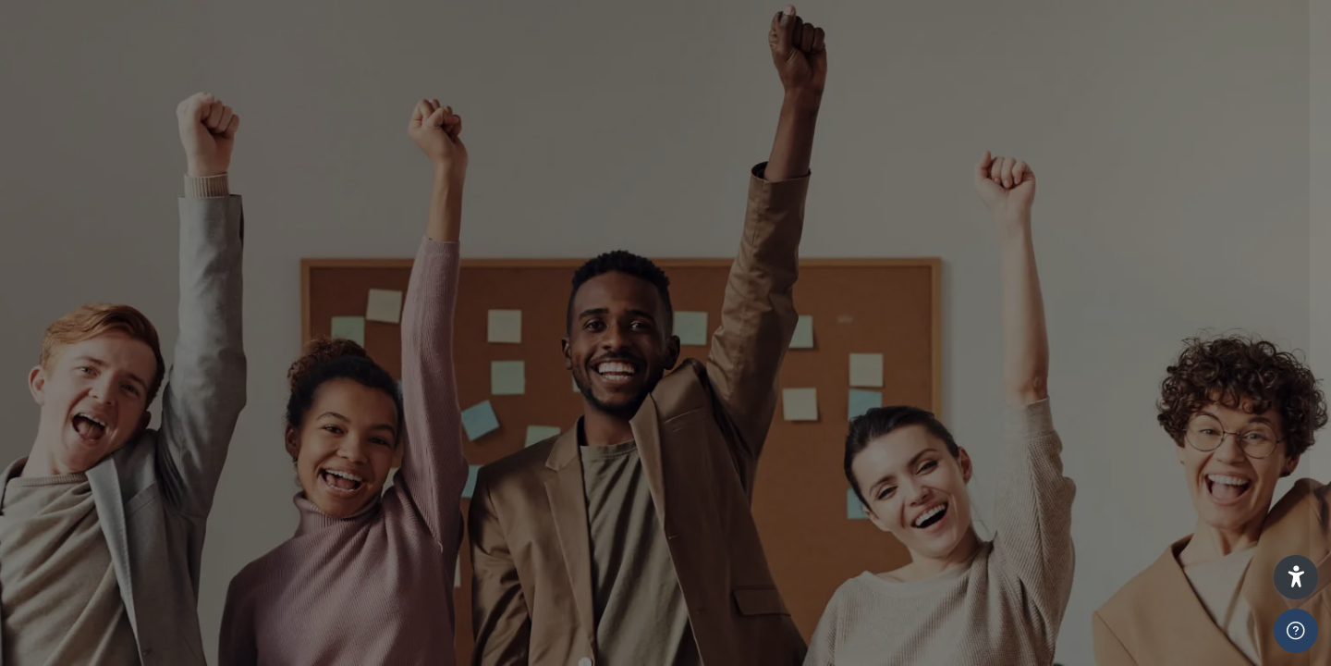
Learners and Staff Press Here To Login (1135, 367)
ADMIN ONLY (1028, 451)
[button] (1296, 577)
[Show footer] (1296, 631)
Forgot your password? (1220, 607)
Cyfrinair (1016, 531)
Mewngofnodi (1136, 644)
